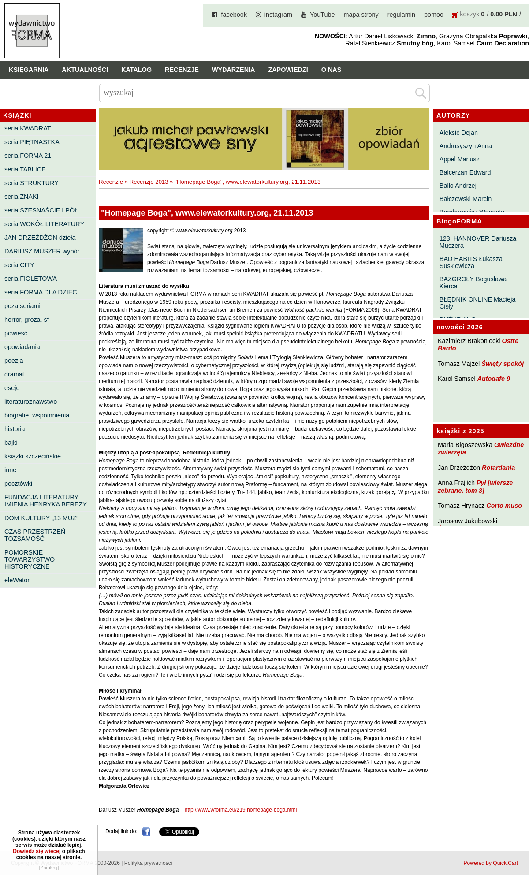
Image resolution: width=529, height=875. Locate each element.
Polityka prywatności (148, 863)
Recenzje (182, 69)
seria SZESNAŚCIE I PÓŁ (41, 210)
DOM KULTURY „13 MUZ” (41, 517)
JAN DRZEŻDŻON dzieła (40, 237)
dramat (14, 374)
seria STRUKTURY (31, 182)
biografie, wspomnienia (36, 415)
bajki (11, 442)
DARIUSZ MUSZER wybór (41, 251)
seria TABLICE (25, 169)
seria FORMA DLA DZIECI (41, 292)
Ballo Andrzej (458, 185)
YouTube (322, 14)
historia (14, 428)
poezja (13, 360)
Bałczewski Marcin (466, 198)
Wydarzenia (233, 69)
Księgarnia (28, 69)
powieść (15, 333)
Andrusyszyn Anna (466, 145)
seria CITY (19, 264)
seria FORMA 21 (27, 155)
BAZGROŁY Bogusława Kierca (473, 283)
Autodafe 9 (493, 378)
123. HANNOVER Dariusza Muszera (478, 242)
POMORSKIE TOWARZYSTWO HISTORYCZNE (29, 559)
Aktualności (85, 69)
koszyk (469, 14)
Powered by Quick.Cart (491, 863)
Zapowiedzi (288, 69)
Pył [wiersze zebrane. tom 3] (475, 486)
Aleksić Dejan (459, 132)
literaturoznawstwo (30, 401)
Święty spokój (502, 363)
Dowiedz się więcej (36, 867)
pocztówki (18, 483)
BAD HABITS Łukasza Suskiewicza (471, 262)
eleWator (17, 580)
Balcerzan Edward (465, 172)
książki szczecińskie (32, 456)
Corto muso (504, 505)
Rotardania (498, 467)
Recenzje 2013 (149, 182)
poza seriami (22, 305)
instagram (278, 14)
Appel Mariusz (460, 159)
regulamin (401, 14)
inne (10, 469)
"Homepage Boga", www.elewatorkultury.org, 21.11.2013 (247, 182)
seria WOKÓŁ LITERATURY (44, 223)
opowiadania (22, 346)
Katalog (136, 69)
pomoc (433, 14)
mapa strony (361, 14)
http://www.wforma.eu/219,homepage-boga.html (241, 810)
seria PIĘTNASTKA (32, 141)
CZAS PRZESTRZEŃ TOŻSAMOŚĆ (34, 535)
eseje (11, 387)
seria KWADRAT (27, 128)
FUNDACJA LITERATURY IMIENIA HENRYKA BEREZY (45, 501)
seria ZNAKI (21, 196)
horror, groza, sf (26, 319)
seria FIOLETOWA (30, 278)
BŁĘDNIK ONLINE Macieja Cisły (478, 303)
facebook (233, 14)
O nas (331, 69)
